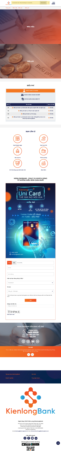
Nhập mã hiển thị (11, 304)
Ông (9, 262)
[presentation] (28, 354)
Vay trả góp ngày (17, 145)
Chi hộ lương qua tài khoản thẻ (17, 170)
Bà (14, 262)
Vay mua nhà (43, 145)
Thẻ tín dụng (43, 157)
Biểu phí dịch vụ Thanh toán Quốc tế (29, 110)
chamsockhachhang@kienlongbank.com (40, 431)
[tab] (30, 90)
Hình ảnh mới (10, 314)
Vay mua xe (18, 157)
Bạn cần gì (30, 131)
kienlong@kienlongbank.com (21, 431)
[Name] (35, 263)
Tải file (51, 107)
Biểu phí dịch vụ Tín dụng (29, 114)
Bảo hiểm (43, 170)
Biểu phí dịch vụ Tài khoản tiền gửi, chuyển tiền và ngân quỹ (29, 107)
